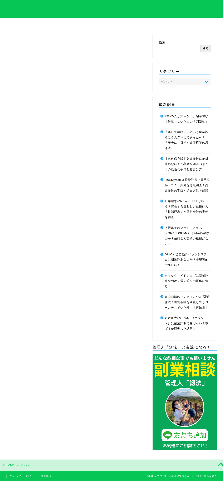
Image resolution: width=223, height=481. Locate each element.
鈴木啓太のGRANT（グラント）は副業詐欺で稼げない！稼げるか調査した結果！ (186, 323)
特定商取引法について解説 (80, 24)
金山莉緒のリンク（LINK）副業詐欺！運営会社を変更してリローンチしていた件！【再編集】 (187, 302)
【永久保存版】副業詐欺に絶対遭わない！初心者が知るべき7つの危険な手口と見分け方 (186, 164)
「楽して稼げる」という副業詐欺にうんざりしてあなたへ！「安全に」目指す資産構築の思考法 (186, 140)
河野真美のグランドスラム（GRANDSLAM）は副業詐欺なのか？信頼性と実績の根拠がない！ (187, 236)
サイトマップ (172, 24)
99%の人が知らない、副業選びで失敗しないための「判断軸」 (186, 119)
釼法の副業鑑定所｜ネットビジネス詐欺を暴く (111, 8)
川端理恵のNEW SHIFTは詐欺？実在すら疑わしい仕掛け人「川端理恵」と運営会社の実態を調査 (186, 209)
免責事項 (46, 476)
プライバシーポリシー (22, 476)
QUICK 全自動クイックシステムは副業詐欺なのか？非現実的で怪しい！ (186, 260)
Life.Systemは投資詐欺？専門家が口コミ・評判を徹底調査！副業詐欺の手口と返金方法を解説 (187, 185)
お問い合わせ (203, 24)
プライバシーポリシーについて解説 (111, 24)
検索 (162, 42)
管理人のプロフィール (142, 24)
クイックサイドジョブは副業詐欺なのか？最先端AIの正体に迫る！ (186, 281)
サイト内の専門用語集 (50, 24)
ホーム (19, 23)
